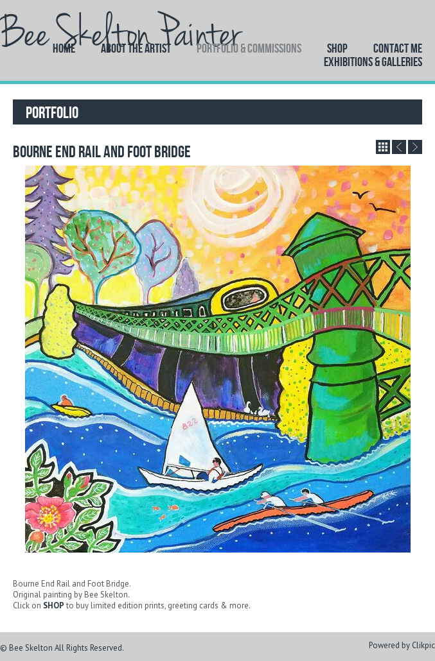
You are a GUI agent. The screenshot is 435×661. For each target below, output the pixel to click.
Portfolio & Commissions (249, 48)
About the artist (136, 48)
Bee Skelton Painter (120, 34)
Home (64, 48)
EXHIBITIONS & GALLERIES (373, 61)
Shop (337, 48)
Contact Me (397, 48)
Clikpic (423, 645)
